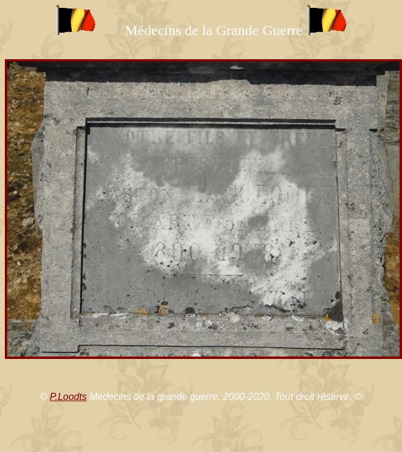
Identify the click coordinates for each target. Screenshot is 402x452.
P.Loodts (68, 397)
